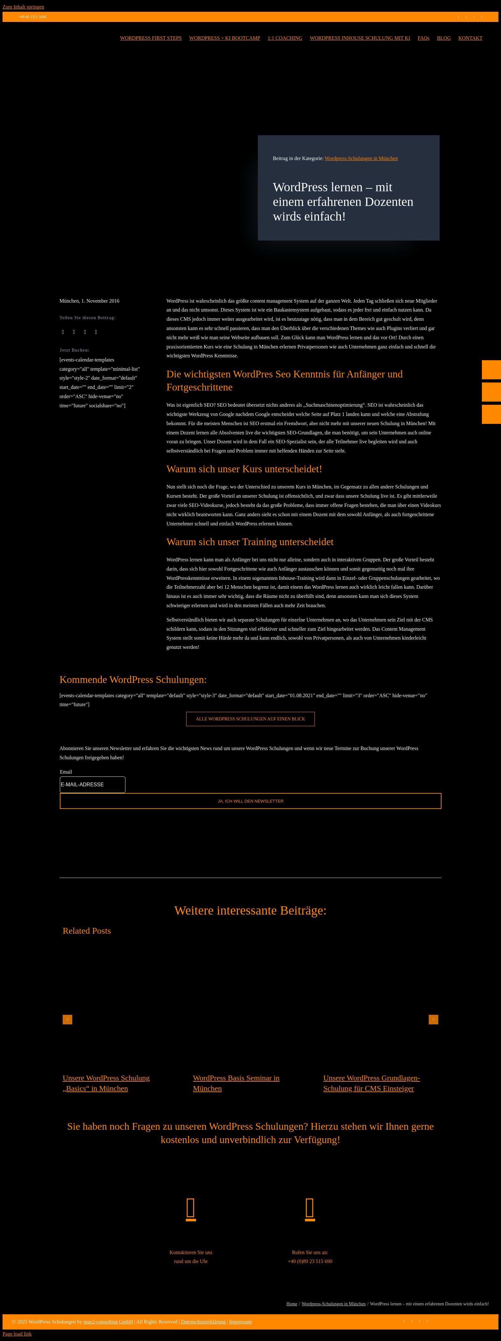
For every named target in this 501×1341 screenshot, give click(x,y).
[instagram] (466, 17)
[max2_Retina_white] (41, 30)
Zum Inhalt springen (23, 7)
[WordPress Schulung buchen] (250, 719)
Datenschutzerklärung (203, 1321)
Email (66, 772)
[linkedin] (474, 17)
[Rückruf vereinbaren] (491, 456)
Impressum (240, 1321)
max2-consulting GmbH (108, 1321)
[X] (74, 332)
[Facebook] (63, 332)
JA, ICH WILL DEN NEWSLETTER (251, 801)
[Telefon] (491, 411)
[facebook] (458, 17)
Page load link (17, 1334)
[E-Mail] (491, 434)
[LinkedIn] (85, 332)
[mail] (482, 17)
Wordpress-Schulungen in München (361, 158)
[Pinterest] (96, 332)
